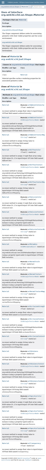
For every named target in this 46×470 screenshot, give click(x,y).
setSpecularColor (35, 396)
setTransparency (34, 443)
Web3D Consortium (23, 458)
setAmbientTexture (35, 117)
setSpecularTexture (35, 411)
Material (24, 7)
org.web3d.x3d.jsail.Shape (12, 30)
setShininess (33, 351)
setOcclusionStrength (36, 306)
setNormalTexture (35, 274)
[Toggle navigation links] (3, 2)
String (24, 137)
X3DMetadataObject (28, 247)
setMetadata (32, 244)
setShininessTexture (36, 364)
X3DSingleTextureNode (30, 120)
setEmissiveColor (35, 197)
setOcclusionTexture (36, 319)
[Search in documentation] (38, 6)
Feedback (28, 460)
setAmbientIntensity (36, 105)
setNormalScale (34, 261)
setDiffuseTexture (35, 165)
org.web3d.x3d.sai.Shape (10, 7)
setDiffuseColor (34, 150)
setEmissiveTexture (35, 212)
